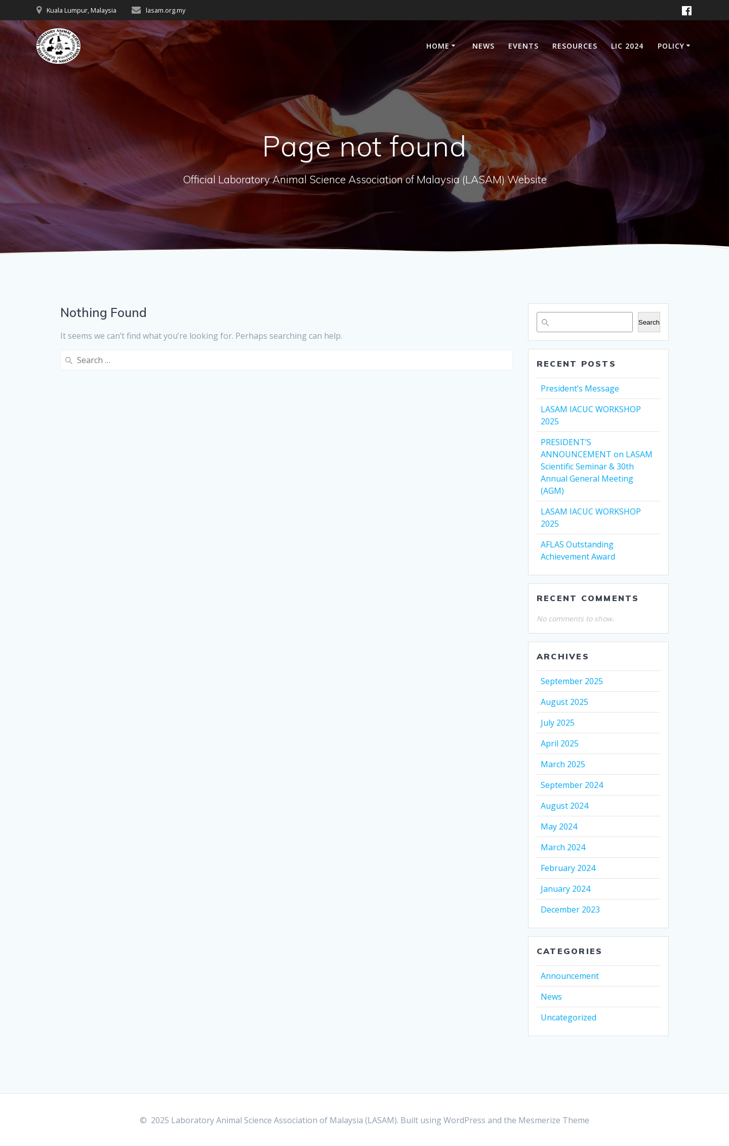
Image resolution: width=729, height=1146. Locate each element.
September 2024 (572, 785)
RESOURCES (574, 46)
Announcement (570, 975)
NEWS (483, 46)
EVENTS (523, 46)
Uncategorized (568, 1017)
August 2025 (564, 701)
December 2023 (570, 909)
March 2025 (563, 764)
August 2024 (564, 805)
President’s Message (580, 388)
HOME (438, 46)
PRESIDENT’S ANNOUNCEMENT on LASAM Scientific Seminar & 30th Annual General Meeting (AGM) (597, 466)
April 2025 (560, 743)
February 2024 (568, 868)
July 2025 (558, 722)
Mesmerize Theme (553, 1120)
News (551, 996)
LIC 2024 (627, 46)
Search (649, 322)
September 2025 (572, 681)
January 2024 (565, 888)
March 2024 (563, 847)
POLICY (671, 46)
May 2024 (559, 826)
